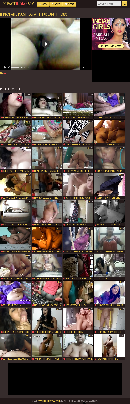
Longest (69, 4)
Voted (43, 4)
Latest (56, 4)
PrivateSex (18, 3)
